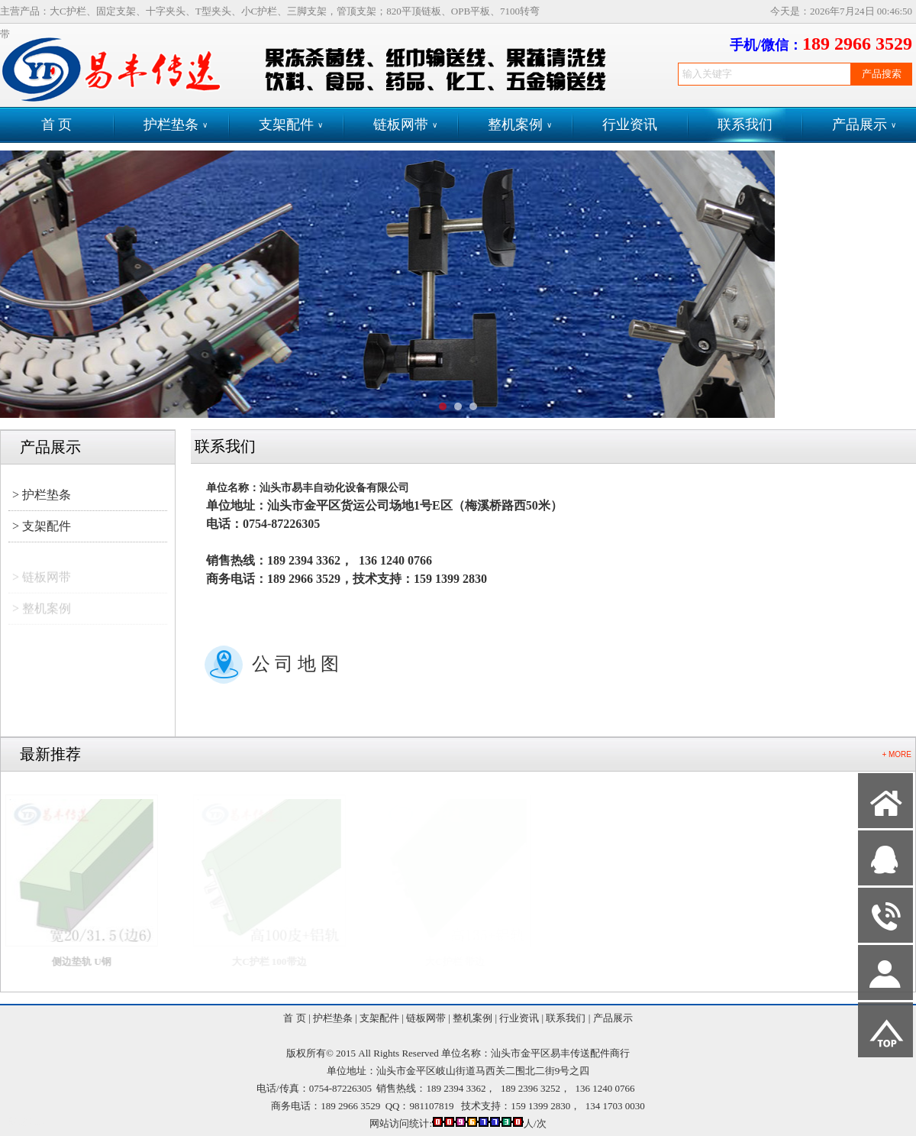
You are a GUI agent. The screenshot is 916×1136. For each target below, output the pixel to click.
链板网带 (405, 125)
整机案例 (520, 125)
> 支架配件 (41, 525)
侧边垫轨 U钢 (92, 961)
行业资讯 (629, 124)
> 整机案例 (41, 614)
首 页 (57, 124)
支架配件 (291, 125)
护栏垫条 (176, 125)
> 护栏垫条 (41, 494)
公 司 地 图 (295, 664)
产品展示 (864, 125)
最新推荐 (50, 754)
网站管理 (27, 1122)
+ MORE (896, 754)
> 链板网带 (41, 583)
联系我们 (745, 124)
